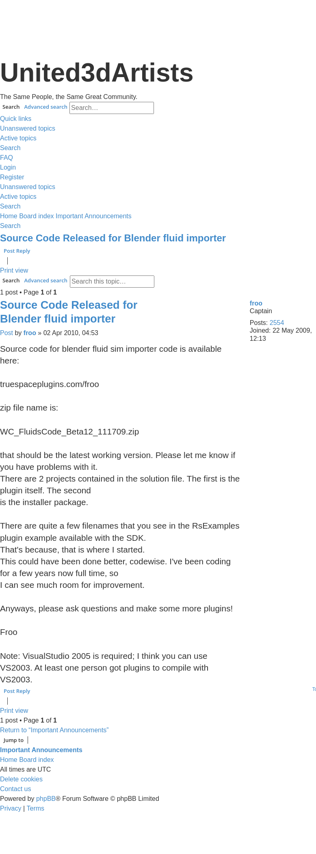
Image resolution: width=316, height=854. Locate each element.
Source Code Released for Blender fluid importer (113, 237)
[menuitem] (27, 128)
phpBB (46, 798)
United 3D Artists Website (158, 16)
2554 (277, 322)
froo (256, 303)
